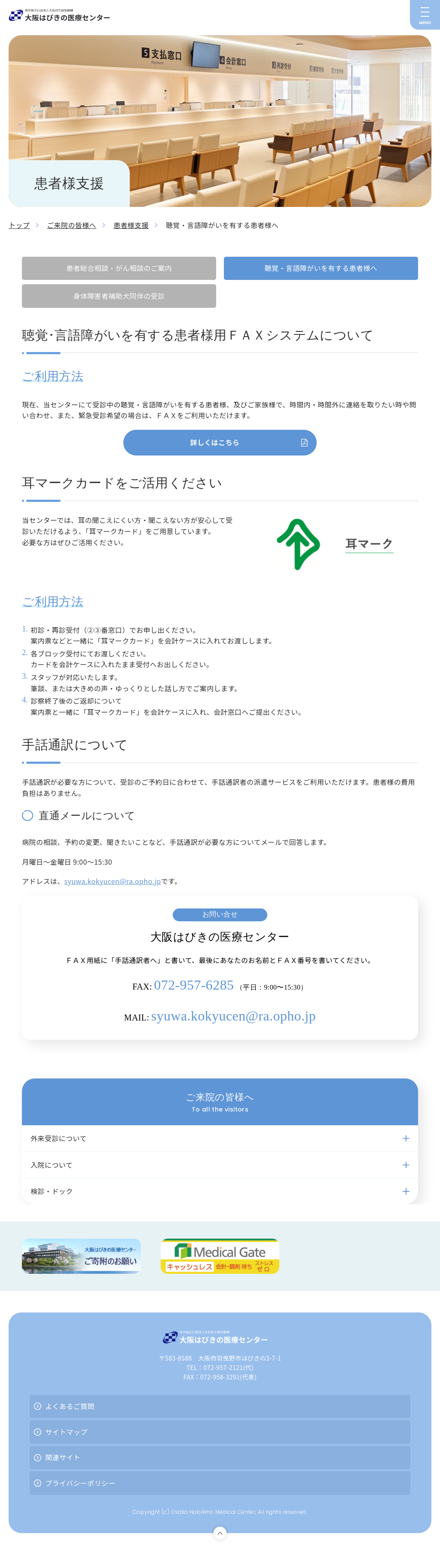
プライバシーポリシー (80, 1483)
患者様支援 (131, 225)
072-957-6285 (194, 985)
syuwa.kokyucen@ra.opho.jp (112, 881)
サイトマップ (66, 1432)
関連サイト (62, 1457)
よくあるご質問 (70, 1406)
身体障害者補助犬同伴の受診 (119, 296)
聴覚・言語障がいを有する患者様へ (321, 268)
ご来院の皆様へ (71, 225)
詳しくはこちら (215, 442)
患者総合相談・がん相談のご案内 (119, 268)
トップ (19, 225)
